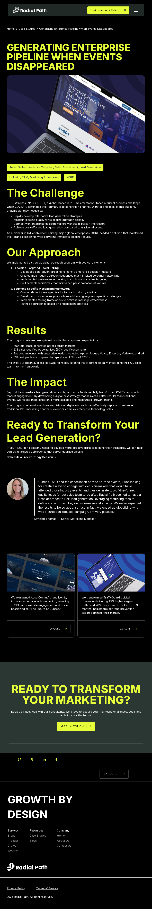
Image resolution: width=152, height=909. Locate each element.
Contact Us (64, 845)
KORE (70, 177)
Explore (111, 774)
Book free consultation (104, 10)
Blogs (33, 840)
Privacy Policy (16, 888)
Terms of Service (47, 888)
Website (13, 850)
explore (55, 628)
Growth (12, 845)
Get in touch (72, 726)
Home (61, 835)
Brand (11, 835)
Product (13, 840)
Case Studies (38, 835)
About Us (63, 840)
